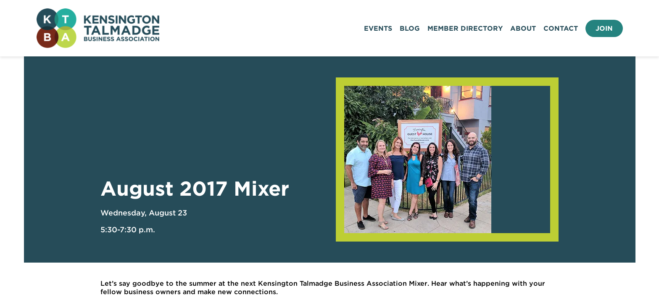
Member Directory (465, 28)
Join (604, 28)
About (523, 28)
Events (378, 28)
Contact (560, 28)
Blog (410, 28)
